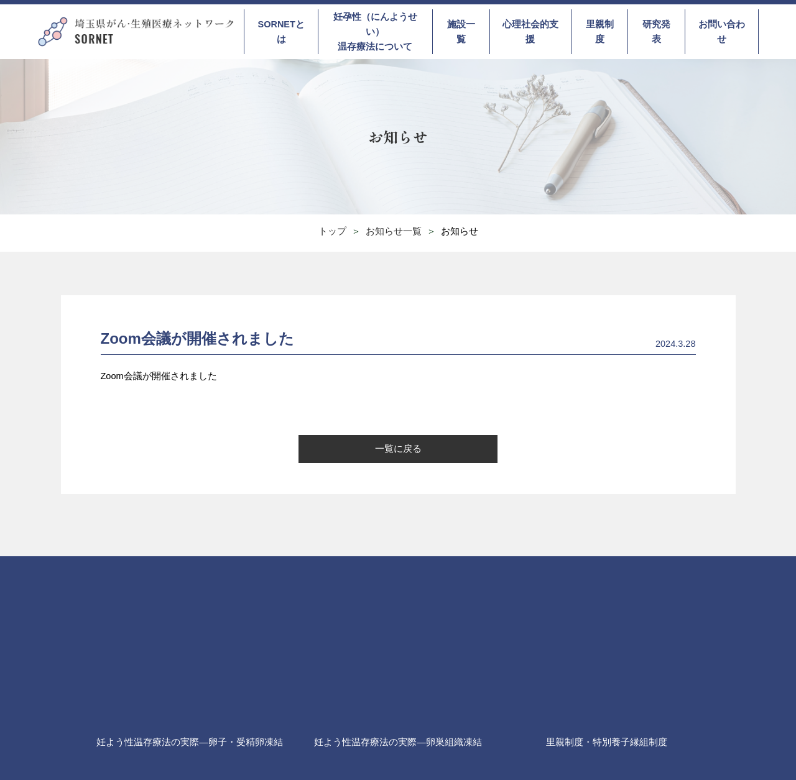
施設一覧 (461, 31)
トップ (332, 231)
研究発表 (656, 31)
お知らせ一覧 (394, 231)
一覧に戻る (398, 449)
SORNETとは (280, 31)
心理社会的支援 (530, 31)
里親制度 (600, 31)
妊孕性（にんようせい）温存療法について (375, 32)
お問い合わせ (721, 31)
